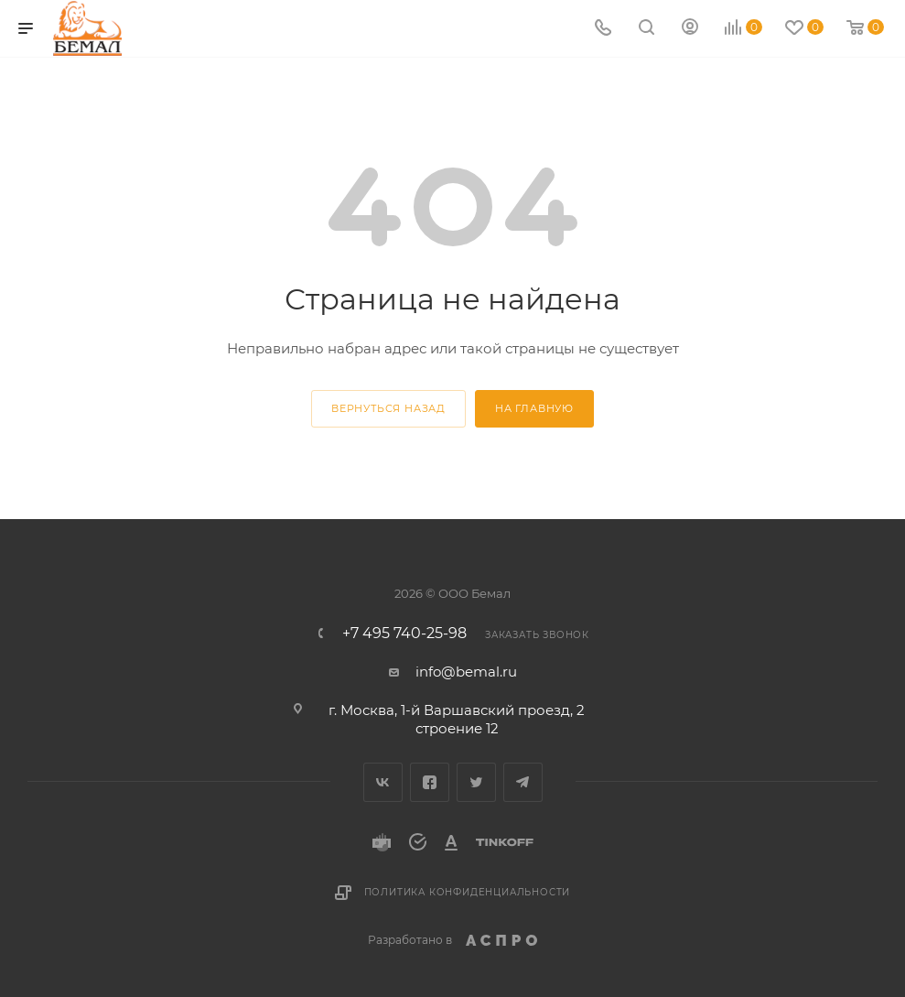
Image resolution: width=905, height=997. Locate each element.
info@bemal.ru (466, 671)
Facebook (429, 782)
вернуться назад (388, 408)
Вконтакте (383, 782)
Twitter (476, 782)
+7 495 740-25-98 (404, 633)
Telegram (523, 782)
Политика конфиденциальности (467, 892)
